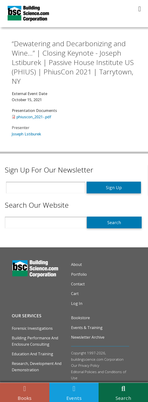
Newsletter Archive (87, 337)
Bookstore (80, 317)
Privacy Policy (88, 365)
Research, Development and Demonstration (36, 366)
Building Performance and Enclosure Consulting (35, 341)
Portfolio (79, 274)
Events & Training (87, 327)
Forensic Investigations (32, 328)
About (76, 264)
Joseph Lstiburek (26, 134)
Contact (78, 284)
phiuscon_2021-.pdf (33, 116)
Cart (75, 293)
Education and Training (32, 353)
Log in (76, 303)
